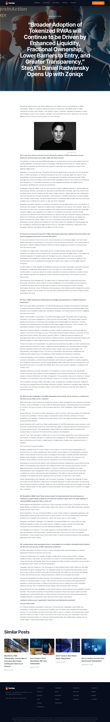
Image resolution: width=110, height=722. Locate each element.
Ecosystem (58, 695)
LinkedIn (93, 695)
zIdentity (39, 703)
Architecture (58, 703)
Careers (57, 699)
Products (73, 2)
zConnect (39, 695)
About (56, 691)
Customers (46, 2)
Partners (65, 2)
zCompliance (40, 706)
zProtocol (39, 691)
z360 (38, 699)
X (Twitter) (94, 699)
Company (37, 2)
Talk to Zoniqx (98, 3)
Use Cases (56, 2)
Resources (76, 691)
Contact (93, 691)
